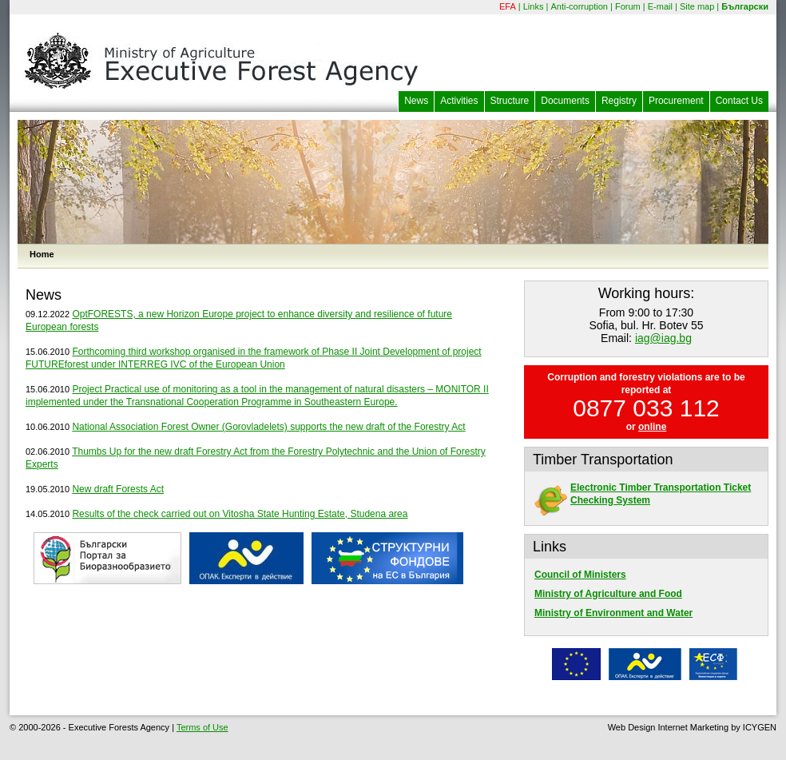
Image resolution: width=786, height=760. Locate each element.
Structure (510, 100)
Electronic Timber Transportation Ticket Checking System (642, 494)
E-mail (660, 6)
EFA (507, 6)
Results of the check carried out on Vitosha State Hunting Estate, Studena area (239, 513)
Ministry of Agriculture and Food (608, 593)
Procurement (676, 100)
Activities (459, 100)
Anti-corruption (579, 6)
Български (744, 6)
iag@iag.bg (663, 338)
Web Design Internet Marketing (668, 727)
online (652, 426)
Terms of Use (202, 727)
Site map (697, 6)
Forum (628, 6)
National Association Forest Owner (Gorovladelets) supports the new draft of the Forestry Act (268, 426)
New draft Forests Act (118, 489)
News (416, 100)
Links (533, 6)
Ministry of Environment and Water (613, 613)
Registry (619, 100)
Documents (565, 100)
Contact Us (739, 100)
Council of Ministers (580, 574)
